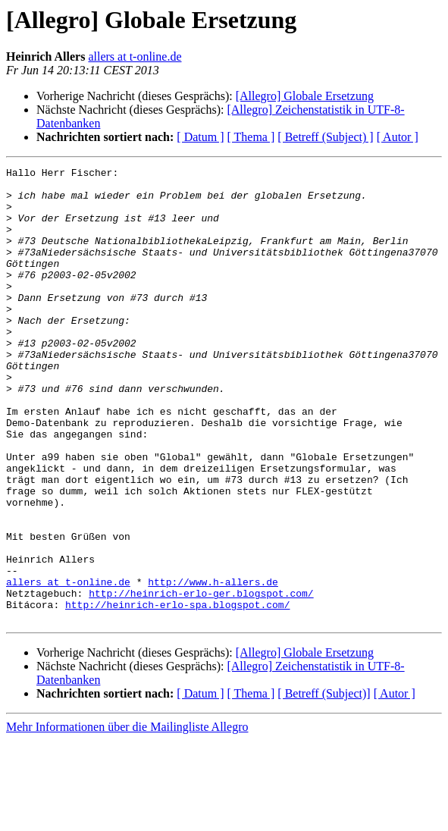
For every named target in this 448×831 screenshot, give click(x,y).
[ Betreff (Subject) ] (325, 136)
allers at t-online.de (134, 56)
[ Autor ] (397, 136)
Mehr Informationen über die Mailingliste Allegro (127, 817)
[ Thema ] (251, 136)
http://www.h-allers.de (213, 666)
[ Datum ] (200, 136)
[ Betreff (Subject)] (323, 784)
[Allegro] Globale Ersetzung (305, 95)
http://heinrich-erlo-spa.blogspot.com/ (177, 693)
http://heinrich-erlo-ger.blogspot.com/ (201, 679)
